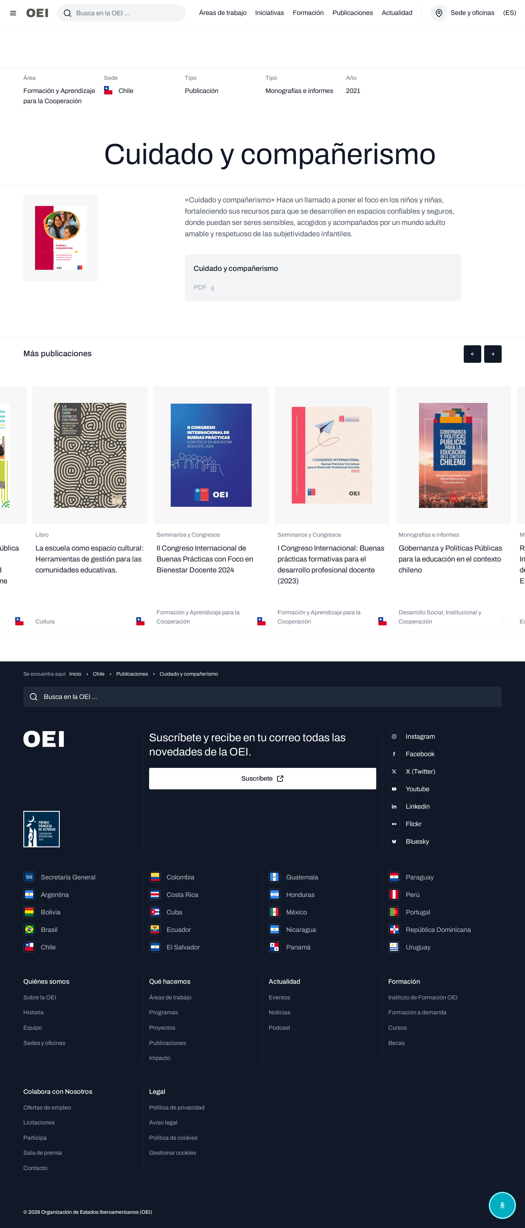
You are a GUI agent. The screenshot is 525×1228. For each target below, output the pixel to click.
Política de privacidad (177, 1107)
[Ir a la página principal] (37, 13)
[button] (472, 354)
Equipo (32, 1028)
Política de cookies (173, 1138)
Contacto (35, 1168)
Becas (396, 1043)
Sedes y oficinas (44, 1043)
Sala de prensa (42, 1153)
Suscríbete (262, 778)
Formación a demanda (417, 1012)
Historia (33, 1012)
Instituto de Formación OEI (423, 997)
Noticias (279, 1012)
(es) (509, 12)
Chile (99, 674)
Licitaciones (39, 1122)
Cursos (397, 1028)
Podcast (279, 1028)
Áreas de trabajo (222, 12)
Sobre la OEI (39, 997)
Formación (308, 12)
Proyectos (162, 1028)
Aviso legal (163, 1122)
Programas (163, 1012)
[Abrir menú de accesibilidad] (502, 1205)
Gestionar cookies (172, 1153)
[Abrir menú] (13, 13)
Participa (35, 1138)
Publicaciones (352, 12)
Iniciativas (269, 12)
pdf (204, 287)
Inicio (75, 674)
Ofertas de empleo (47, 1107)
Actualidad (397, 12)
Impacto (159, 1058)
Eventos (279, 997)
